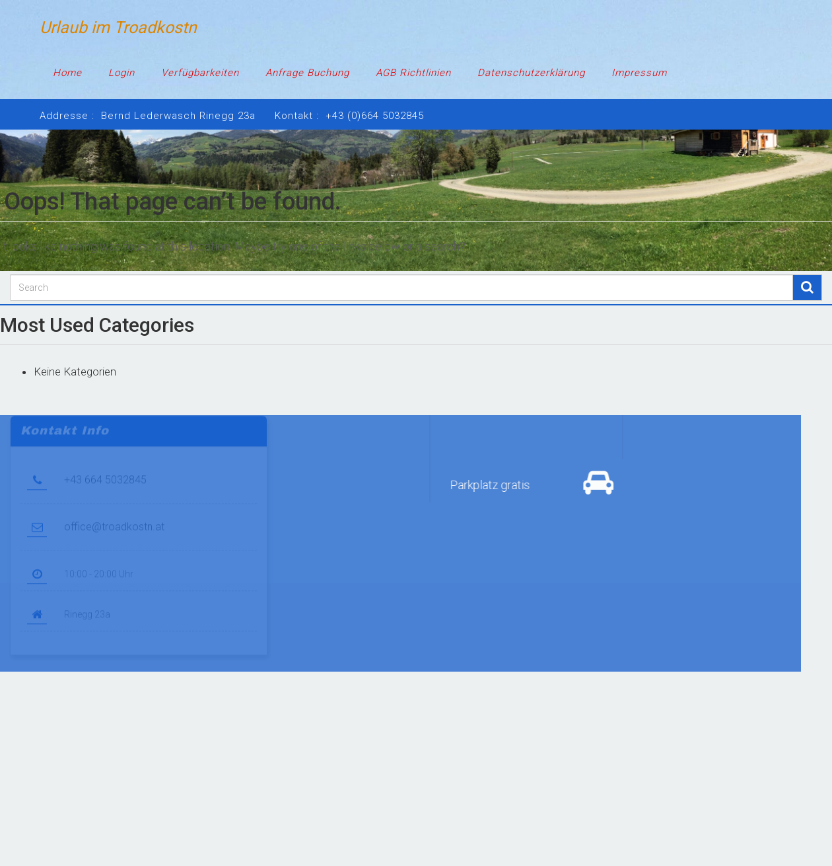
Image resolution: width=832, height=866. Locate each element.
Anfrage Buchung (307, 73)
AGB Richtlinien (413, 73)
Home (67, 73)
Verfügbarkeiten (200, 73)
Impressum (639, 73)
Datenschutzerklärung (531, 73)
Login (121, 73)
